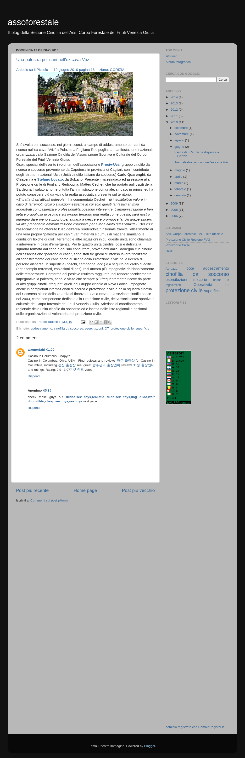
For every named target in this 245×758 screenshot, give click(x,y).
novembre (182, 134)
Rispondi (34, 376)
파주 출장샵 (126, 360)
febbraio (180, 189)
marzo (179, 183)
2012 (175, 109)
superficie (142, 328)
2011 (175, 116)
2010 (175, 122)
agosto (179, 140)
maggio (180, 170)
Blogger (149, 746)
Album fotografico (178, 62)
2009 (175, 203)
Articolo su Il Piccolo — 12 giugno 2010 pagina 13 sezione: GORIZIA (70, 70)
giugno (179, 146)
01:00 (50, 349)
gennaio (180, 195)
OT (107, 328)
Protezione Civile (178, 245)
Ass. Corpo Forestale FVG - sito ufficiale (194, 234)
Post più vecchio (138, 490)
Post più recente (32, 490)
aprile (178, 176)
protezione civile (122, 328)
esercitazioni (94, 328)
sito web (172, 56)
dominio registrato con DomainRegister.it (195, 727)
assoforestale (33, 22)
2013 (175, 103)
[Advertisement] (185, 485)
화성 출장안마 (143, 365)
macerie (200, 279)
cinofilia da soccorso (68, 328)
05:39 (47, 390)
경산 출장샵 (67, 365)
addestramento (41, 328)
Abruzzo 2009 (180, 268)
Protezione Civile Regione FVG (188, 239)
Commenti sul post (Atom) (49, 500)
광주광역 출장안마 (106, 365)
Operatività (203, 284)
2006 (175, 216)
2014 (175, 97)
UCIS (169, 251)
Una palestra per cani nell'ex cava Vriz (52, 59)
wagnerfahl (36, 349)
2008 (175, 209)
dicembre (181, 128)
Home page (85, 490)
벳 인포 (78, 369)
